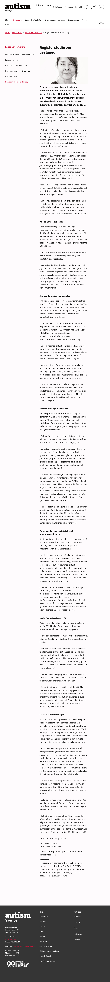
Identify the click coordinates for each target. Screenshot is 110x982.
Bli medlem (44, 916)
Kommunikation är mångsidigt (17, 71)
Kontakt (78, 7)
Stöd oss (43, 921)
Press (42, 931)
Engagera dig (73, 20)
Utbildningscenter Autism (49, 951)
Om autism (17, 20)
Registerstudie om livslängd (17, 82)
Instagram (78, 934)
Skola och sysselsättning (55, 20)
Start (7, 20)
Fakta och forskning (33, 32)
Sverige (8, 10)
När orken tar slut (12, 76)
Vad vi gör (43, 936)
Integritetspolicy (46, 956)
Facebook (77, 916)
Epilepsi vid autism (12, 60)
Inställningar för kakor (48, 961)
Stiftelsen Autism (46, 946)
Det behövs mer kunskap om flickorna (20, 54)
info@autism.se (11, 939)
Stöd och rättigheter (33, 20)
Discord (76, 928)
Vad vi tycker (44, 941)
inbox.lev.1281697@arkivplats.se (24, 946)
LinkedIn (77, 940)
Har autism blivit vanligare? (16, 65)
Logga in (93, 7)
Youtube (77, 922)
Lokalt (7, 24)
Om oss (85, 20)
